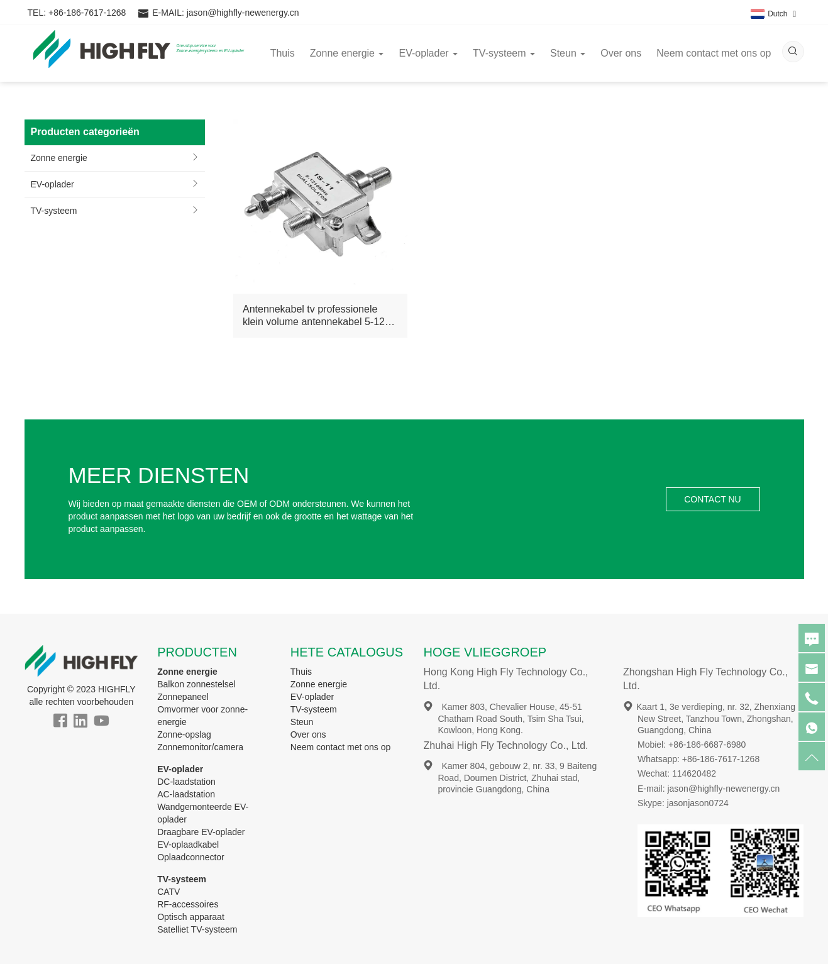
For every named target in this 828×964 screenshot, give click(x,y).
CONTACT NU (712, 499)
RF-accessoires (187, 904)
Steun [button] (567, 53)
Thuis (282, 53)
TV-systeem (54, 211)
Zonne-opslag (184, 734)
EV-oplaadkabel (188, 844)
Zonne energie (59, 158)
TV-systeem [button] (504, 53)
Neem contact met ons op (713, 53)
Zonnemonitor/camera (200, 747)
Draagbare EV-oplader (201, 832)
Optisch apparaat (190, 917)
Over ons (620, 53)
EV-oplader (52, 184)
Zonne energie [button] (347, 53)
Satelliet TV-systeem (197, 929)
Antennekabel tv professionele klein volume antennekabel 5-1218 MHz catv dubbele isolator (319, 316)
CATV (168, 892)
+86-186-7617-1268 (87, 13)
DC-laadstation (186, 782)
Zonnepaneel (183, 697)
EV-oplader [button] (428, 53)
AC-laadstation (186, 794)
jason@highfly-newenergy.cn (243, 13)
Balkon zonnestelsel (196, 684)
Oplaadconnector (190, 857)
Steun (302, 722)
